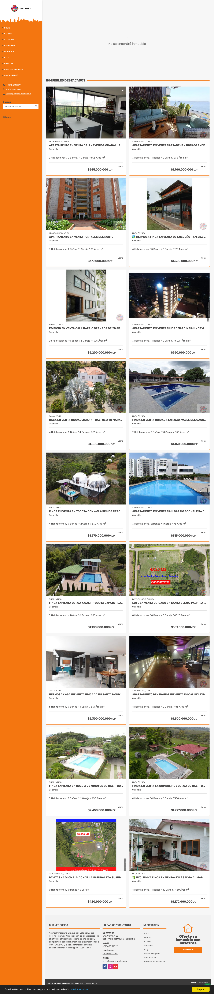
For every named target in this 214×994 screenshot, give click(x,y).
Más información (79, 989)
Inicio (7, 28)
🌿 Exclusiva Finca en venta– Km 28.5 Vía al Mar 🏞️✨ (169, 877)
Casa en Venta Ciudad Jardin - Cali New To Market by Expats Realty (86, 420)
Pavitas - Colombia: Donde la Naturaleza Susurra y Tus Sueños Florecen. (86, 877)
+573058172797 (13, 85)
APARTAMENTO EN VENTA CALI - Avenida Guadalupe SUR (86, 145)
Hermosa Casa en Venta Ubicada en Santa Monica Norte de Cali (86, 694)
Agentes (8, 63)
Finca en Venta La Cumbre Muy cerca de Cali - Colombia (169, 786)
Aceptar (201, 989)
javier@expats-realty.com (18, 93)
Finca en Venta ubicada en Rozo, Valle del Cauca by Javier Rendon (169, 420)
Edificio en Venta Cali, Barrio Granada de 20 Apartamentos (86, 328)
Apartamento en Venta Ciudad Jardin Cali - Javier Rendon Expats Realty (169, 328)
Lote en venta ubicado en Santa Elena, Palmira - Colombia (169, 603)
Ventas (8, 34)
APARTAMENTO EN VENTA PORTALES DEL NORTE (81, 237)
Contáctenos (11, 75)
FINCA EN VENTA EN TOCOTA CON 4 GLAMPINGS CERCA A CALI (86, 511)
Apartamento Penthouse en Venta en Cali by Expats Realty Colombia (169, 694)
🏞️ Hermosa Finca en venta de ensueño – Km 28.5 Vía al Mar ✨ (169, 237)
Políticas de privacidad (154, 961)
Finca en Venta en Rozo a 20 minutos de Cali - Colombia (86, 786)
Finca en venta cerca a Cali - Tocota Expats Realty (86, 603)
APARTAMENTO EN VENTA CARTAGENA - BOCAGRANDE (168, 145)
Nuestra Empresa (13, 69)
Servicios (9, 51)
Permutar (9, 46)
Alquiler (9, 40)
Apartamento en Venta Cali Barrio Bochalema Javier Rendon (169, 511)
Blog (6, 57)
